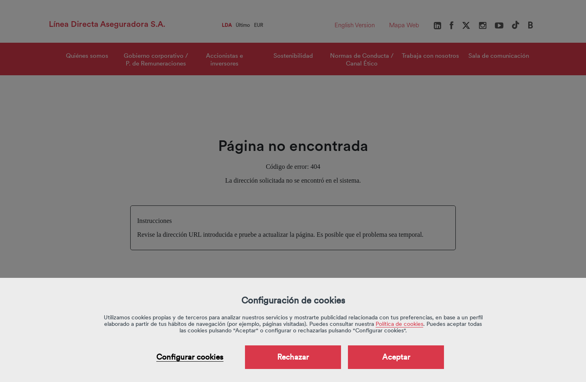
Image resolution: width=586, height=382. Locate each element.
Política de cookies (399, 324)
